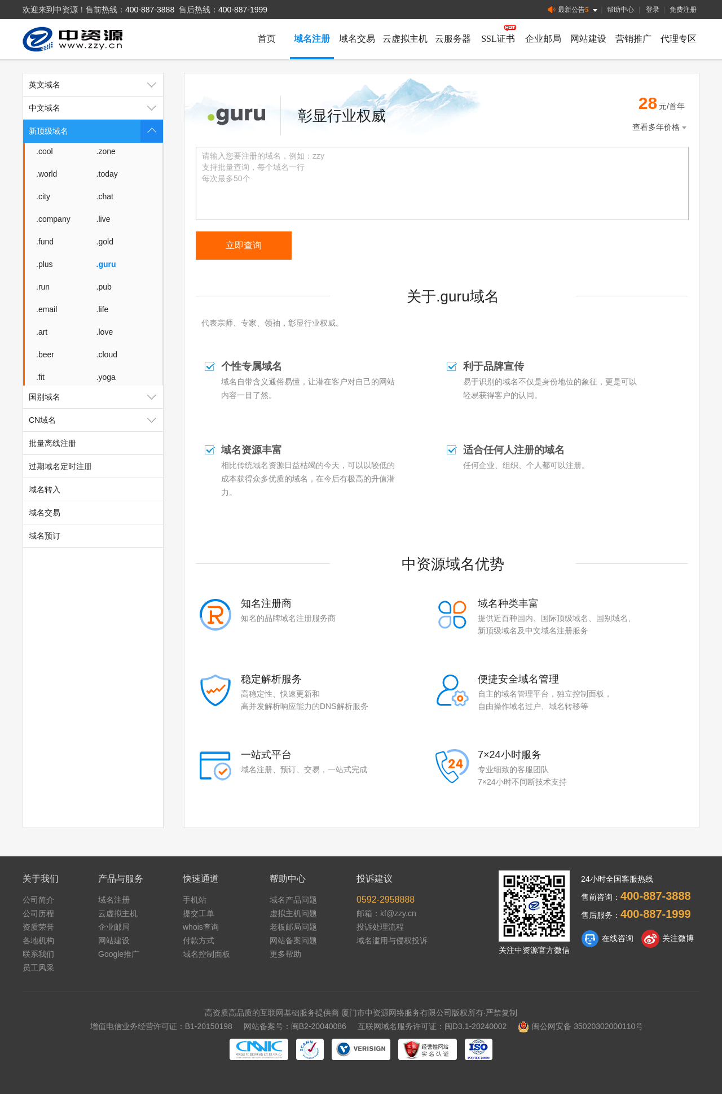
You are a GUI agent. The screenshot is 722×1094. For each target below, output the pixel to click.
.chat (104, 196)
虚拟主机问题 (293, 913)
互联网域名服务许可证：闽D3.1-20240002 (432, 1026)
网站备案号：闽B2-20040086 (295, 1026)
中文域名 (96, 108)
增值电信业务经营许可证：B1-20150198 (161, 1026)
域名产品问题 (293, 899)
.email (46, 309)
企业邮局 (543, 38)
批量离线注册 (52, 443)
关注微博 (667, 939)
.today (107, 173)
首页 (267, 38)
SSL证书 (498, 38)
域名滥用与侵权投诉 (392, 940)
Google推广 (118, 954)
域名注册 (312, 38)
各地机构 (38, 940)
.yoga (106, 377)
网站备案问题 (293, 940)
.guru (106, 264)
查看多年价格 (660, 127)
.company (53, 219)
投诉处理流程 (380, 926)
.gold (104, 241)
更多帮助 (285, 954)
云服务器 (453, 38)
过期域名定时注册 (60, 466)
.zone (106, 151)
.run (43, 286)
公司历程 (38, 913)
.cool (44, 151)
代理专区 (679, 38)
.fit (40, 377)
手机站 (194, 899)
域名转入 (44, 489)
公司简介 (38, 899)
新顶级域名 (96, 131)
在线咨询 (607, 939)
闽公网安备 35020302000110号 (580, 1026)
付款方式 (198, 940)
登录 (652, 10)
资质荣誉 (38, 926)
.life (102, 309)
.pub (104, 286)
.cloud (106, 354)
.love (104, 331)
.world (46, 173)
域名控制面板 (206, 954)
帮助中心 (620, 10)
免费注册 (683, 10)
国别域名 (96, 397)
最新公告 (573, 10)
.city (43, 196)
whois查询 (201, 926)
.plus (44, 264)
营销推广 (633, 38)
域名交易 (357, 38)
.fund (45, 241)
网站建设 (588, 38)
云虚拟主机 (405, 38)
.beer (45, 354)
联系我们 (38, 954)
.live (103, 219)
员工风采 (38, 967)
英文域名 (96, 84)
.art (41, 331)
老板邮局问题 (293, 926)
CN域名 (96, 420)
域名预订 (44, 535)
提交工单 (198, 913)
